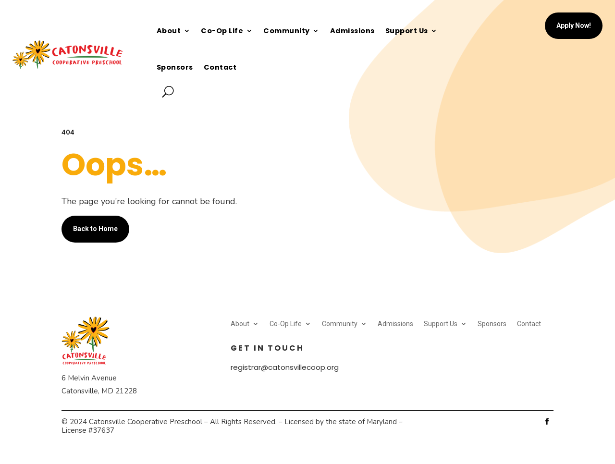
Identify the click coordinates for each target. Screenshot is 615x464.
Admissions (352, 31)
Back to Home (95, 228)
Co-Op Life (222, 31)
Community (286, 31)
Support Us (406, 31)
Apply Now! (573, 25)
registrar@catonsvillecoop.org (285, 367)
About (169, 31)
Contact (220, 67)
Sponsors (175, 67)
